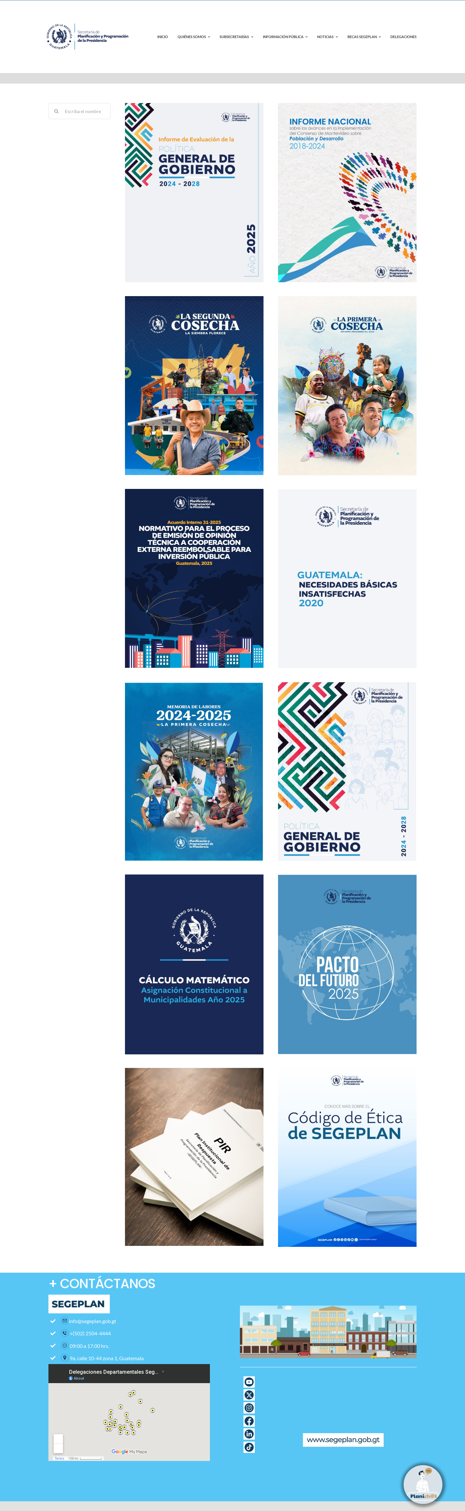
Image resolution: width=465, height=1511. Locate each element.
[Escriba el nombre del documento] (79, 111)
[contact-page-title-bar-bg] (89, 16)
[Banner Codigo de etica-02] (347, 1070)
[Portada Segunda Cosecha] (194, 298)
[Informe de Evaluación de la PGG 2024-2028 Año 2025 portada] (194, 105)
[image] (194, 684)
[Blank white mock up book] (194, 1070)
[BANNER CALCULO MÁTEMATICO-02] (194, 877)
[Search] (56, 111)
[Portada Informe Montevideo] (347, 105)
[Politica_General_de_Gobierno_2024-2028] (347, 684)
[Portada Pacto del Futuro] (347, 877)
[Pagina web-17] (249, 1378)
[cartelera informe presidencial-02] (347, 298)
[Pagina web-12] (249, 1418)
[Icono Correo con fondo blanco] (249, 1470)
